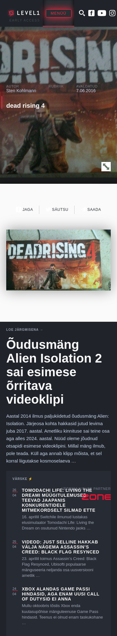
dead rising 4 (25, 105)
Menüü (58, 13)
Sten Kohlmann (21, 90)
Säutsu (57, 209)
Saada (91, 209)
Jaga (24, 209)
